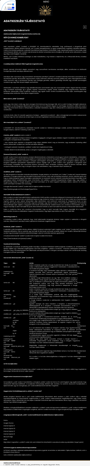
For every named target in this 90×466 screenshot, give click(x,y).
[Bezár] (14, 5)
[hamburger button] (45, 2)
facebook (4, 463)
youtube (11, 463)
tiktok (14, 463)
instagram (7, 463)
